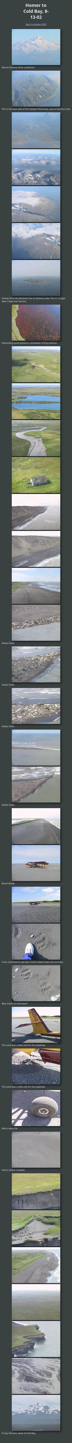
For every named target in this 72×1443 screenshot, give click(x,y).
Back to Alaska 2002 (36, 24)
